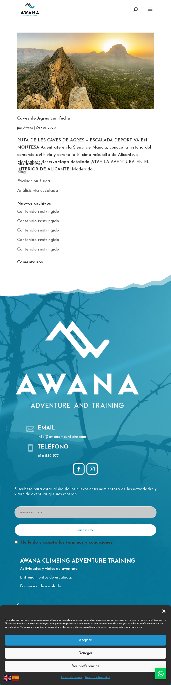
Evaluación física (33, 181)
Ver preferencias (85, 666)
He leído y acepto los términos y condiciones (66, 542)
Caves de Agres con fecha (43, 118)
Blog (21, 172)
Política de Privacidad (97, 677)
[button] (163, 611)
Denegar (85, 653)
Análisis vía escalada (37, 190)
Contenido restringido (38, 211)
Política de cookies (71, 677)
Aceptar (85, 640)
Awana (28, 128)
